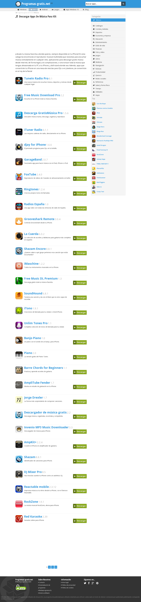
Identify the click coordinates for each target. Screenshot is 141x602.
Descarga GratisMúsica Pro (43, 113)
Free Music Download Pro (42, 95)
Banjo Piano (32, 338)
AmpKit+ (30, 442)
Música (97, 20)
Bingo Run (100, 131)
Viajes (96, 95)
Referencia (98, 82)
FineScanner (101, 178)
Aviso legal (65, 582)
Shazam (29, 457)
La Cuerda (31, 234)
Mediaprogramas (22, 582)
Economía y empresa (102, 36)
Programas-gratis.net (35, 3)
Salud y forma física (101, 85)
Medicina (97, 62)
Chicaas (99, 122)
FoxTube (30, 174)
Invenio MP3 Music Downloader (46, 427)
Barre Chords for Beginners (43, 368)
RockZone (31, 502)
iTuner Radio (33, 130)
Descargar (80, 82)
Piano (28, 353)
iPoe (98, 113)
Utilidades (97, 92)
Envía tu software (44, 593)
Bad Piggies (101, 182)
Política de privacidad (68, 585)
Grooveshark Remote (39, 219)
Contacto (41, 582)
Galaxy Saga (101, 159)
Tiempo (97, 88)
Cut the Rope (101, 104)
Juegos (96, 55)
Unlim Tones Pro (36, 323)
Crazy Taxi (100, 192)
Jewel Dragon (101, 145)
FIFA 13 (99, 187)
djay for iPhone (35, 145)
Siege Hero (100, 127)
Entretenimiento (100, 42)
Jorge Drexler (33, 397)
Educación (98, 39)
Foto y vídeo (98, 52)
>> (56, 567)
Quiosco (97, 75)
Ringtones (31, 189)
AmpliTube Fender (37, 383)
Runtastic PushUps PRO (105, 141)
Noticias (97, 69)
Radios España (34, 204)
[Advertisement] (51, 35)
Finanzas (97, 49)
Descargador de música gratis (45, 412)
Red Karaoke (33, 516)
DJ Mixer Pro (33, 472)
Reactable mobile (36, 487)
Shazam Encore (35, 249)
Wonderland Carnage (104, 136)
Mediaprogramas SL (45, 590)
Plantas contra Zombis (105, 108)
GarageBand (33, 159)
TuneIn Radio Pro (36, 78)
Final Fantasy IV (102, 150)
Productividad (99, 72)
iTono (28, 308)
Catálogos (98, 26)
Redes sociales (99, 79)
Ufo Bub (99, 117)
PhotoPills (100, 168)
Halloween (100, 173)
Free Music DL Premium (41, 278)
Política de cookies (67, 588)
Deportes (97, 32)
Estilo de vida (99, 46)
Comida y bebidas (100, 29)
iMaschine (31, 264)
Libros (96, 59)
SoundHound (33, 293)
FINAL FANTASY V (102, 164)
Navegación (98, 65)
